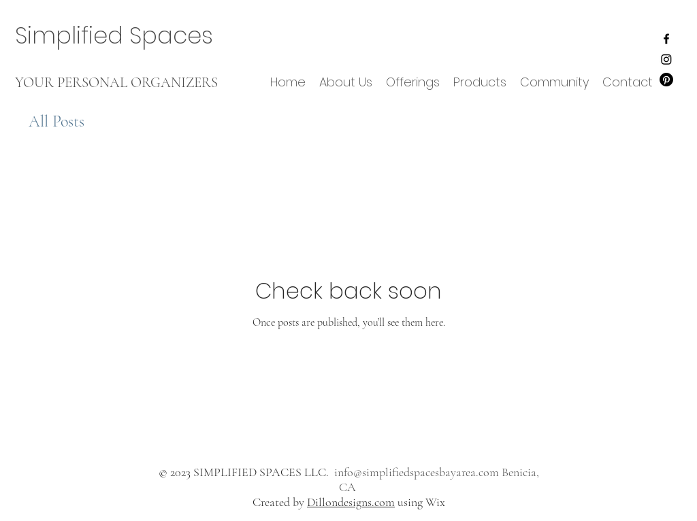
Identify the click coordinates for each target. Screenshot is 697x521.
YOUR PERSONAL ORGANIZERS (116, 82)
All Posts (56, 121)
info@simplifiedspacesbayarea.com (416, 472)
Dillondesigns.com (351, 501)
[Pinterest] (666, 79)
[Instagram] (666, 59)
